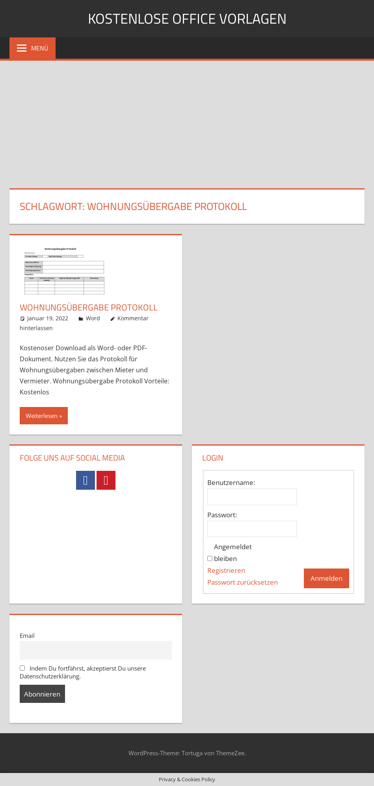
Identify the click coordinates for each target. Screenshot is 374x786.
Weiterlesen (42, 416)
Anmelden (326, 578)
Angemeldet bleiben (233, 552)
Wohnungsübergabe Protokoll (89, 307)
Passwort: (222, 514)
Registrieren (226, 570)
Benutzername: (231, 482)
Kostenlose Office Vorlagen (187, 18)
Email (27, 635)
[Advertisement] (187, 120)
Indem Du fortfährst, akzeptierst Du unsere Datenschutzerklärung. (83, 672)
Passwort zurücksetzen (242, 582)
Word (93, 318)
